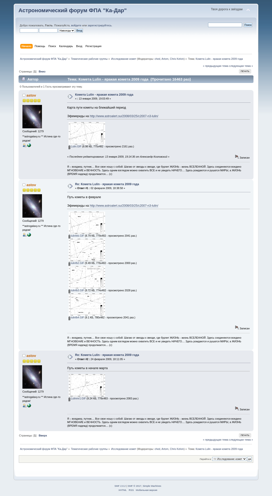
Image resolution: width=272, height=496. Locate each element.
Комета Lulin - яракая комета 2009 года (104, 94)
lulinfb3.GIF (76, 290)
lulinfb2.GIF (76, 263)
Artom (164, 58)
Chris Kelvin (177, 58)
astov (31, 95)
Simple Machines (152, 486)
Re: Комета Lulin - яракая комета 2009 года (107, 184)
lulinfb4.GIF (76, 317)
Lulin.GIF (75, 146)
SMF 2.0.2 (120, 486)
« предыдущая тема (215, 65)
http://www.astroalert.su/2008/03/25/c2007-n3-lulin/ (124, 116)
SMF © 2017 (134, 486)
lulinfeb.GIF (76, 235)
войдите (76, 25)
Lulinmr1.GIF (77, 398)
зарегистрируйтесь (99, 25)
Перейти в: (206, 459)
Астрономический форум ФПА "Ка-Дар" (73, 10)
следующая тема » (241, 65)
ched (157, 58)
